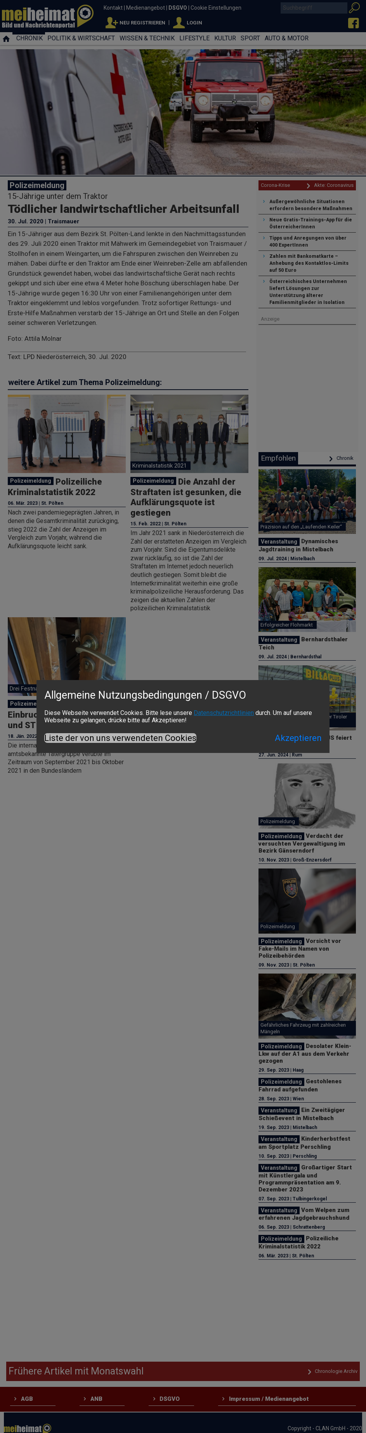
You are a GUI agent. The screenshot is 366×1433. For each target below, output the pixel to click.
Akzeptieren (298, 738)
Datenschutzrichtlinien (224, 712)
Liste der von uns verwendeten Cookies (120, 738)
